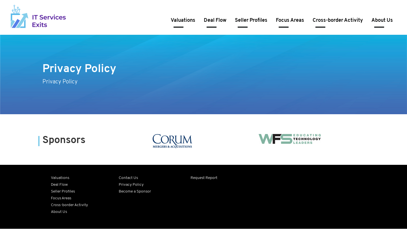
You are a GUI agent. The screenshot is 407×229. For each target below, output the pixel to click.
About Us (382, 20)
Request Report (203, 178)
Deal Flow (215, 20)
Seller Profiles (251, 20)
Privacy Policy (131, 185)
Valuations (183, 20)
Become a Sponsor (135, 191)
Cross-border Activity (338, 20)
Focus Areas (290, 20)
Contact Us (128, 178)
